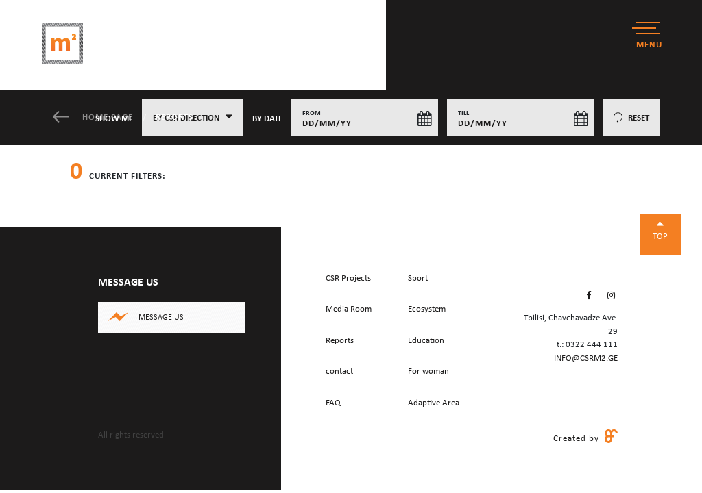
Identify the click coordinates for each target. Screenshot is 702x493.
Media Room (349, 309)
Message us (161, 318)
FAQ (333, 403)
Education (426, 340)
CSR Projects (348, 278)
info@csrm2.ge (586, 358)
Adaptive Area (433, 403)
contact (339, 371)
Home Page (94, 117)
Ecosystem (427, 309)
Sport (418, 278)
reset (631, 118)
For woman (428, 371)
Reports (174, 117)
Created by (585, 437)
